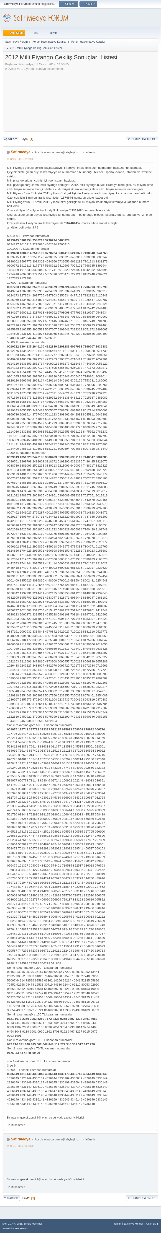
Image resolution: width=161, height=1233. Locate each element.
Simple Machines (33, 1223)
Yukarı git (11, 1198)
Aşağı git (10, 139)
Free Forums (21, 1228)
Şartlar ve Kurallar (133, 1223)
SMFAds (6, 1228)
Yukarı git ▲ (152, 1223)
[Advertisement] (33, 99)
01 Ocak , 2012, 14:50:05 (20, 159)
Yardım (117, 1223)
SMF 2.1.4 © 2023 (12, 1223)
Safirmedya (20, 152)
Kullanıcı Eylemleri (142, 139)
